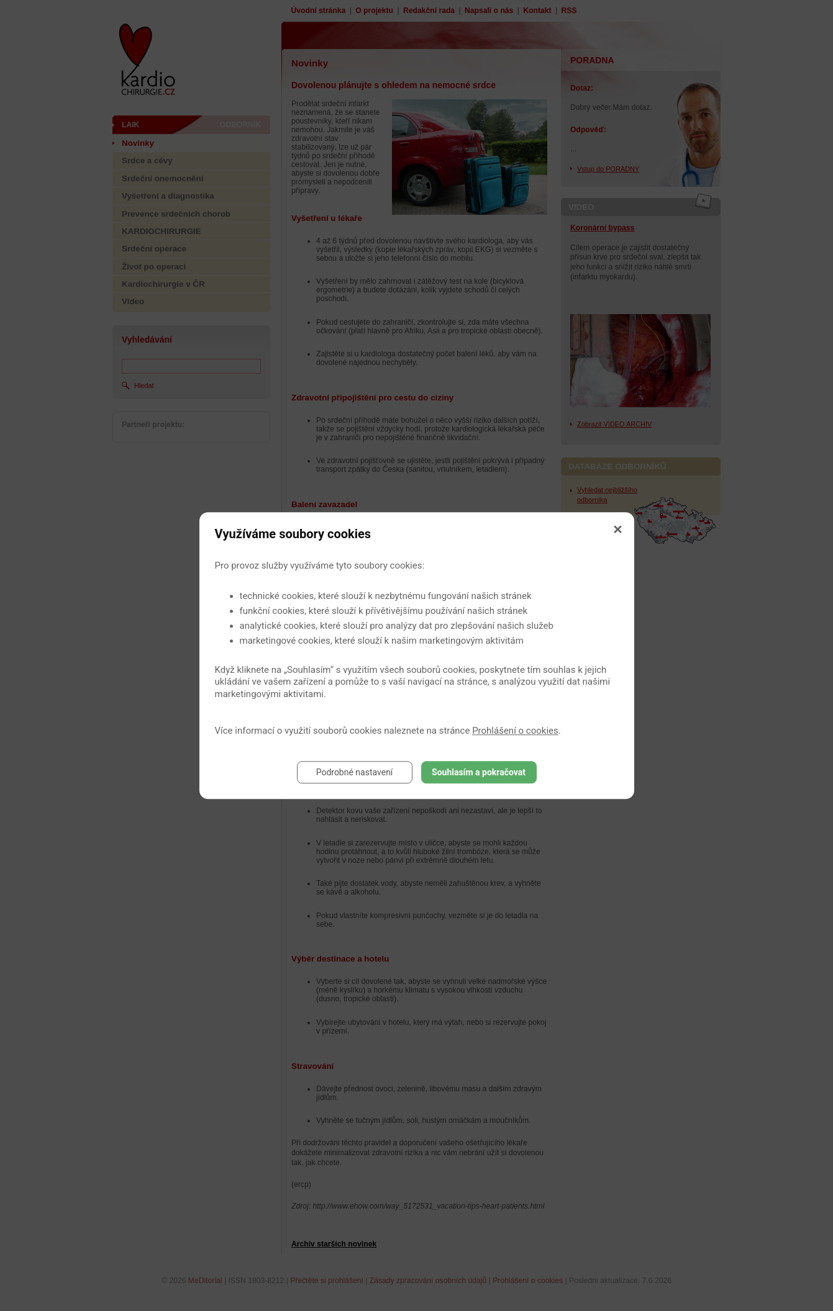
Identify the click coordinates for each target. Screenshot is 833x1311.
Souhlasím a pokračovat (479, 772)
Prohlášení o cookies (515, 730)
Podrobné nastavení (354, 772)
